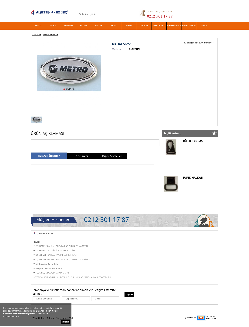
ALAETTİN (134, 48)
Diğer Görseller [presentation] (112, 156)
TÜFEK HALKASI (193, 177)
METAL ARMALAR (50, 34)
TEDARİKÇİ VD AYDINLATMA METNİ (52, 272)
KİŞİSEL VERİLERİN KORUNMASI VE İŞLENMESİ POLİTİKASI (62, 259)
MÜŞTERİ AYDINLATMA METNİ (49, 268)
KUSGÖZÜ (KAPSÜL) (159, 25)
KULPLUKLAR (144, 25)
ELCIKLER (53, 25)
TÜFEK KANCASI (193, 141)
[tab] (49, 156)
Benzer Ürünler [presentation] (49, 156)
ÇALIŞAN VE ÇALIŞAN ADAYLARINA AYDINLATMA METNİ (61, 246)
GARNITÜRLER (68, 25)
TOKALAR (204, 25)
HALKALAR (83, 25)
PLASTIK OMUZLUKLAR (174, 25)
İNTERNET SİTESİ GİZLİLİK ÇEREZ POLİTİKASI (56, 250)
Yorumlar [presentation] (82, 156)
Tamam (65, 322)
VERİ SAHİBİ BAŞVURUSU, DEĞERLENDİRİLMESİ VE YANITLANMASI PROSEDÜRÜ (73, 277)
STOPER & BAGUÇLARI (189, 25)
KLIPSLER (129, 25)
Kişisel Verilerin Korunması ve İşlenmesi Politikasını (30, 312)
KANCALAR (98, 25)
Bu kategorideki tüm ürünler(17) (198, 42)
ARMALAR (38, 25)
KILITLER (113, 25)
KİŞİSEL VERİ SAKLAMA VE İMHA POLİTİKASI (56, 254)
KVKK (37, 241)
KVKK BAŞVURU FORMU (46, 263)
